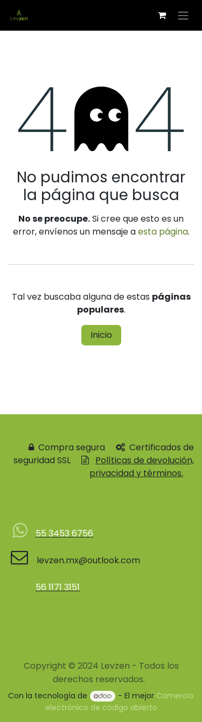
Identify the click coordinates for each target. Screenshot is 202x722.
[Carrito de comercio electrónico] (161, 15)
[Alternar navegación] (183, 15)
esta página (163, 231)
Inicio (101, 335)
